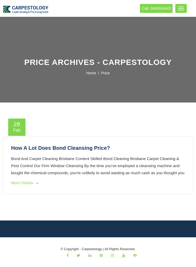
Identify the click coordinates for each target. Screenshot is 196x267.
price (105, 73)
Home (91, 73)
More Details (25, 183)
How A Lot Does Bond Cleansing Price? (60, 148)
